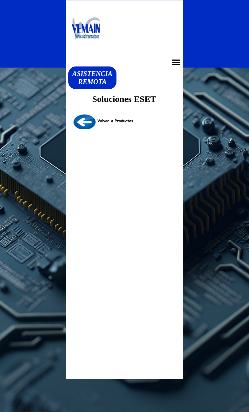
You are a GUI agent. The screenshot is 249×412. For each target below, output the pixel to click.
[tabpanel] (124, 122)
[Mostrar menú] (176, 62)
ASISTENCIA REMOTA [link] (92, 77)
